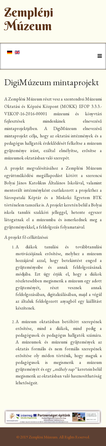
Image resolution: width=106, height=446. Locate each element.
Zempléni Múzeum (28, 19)
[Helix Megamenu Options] (98, 56)
